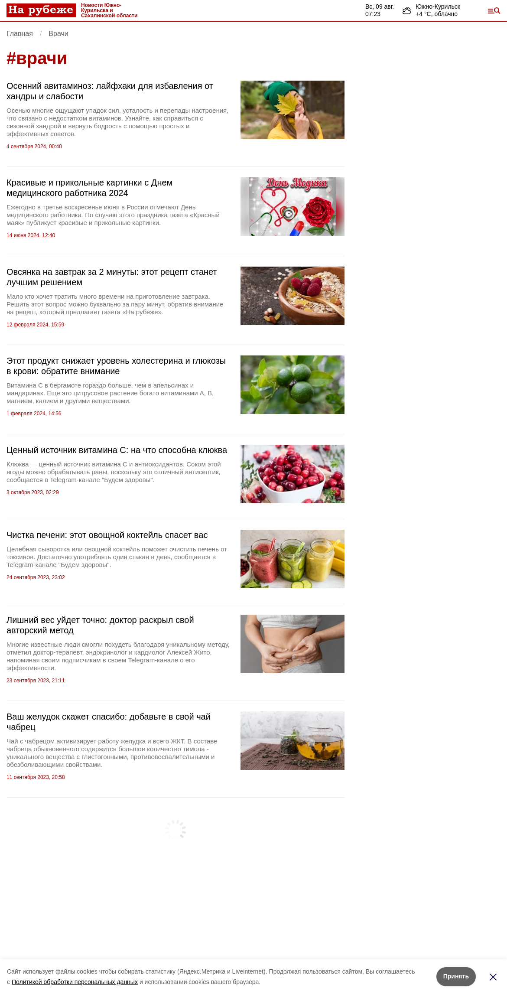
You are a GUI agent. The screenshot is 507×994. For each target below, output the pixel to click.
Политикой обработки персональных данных (75, 981)
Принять (456, 976)
